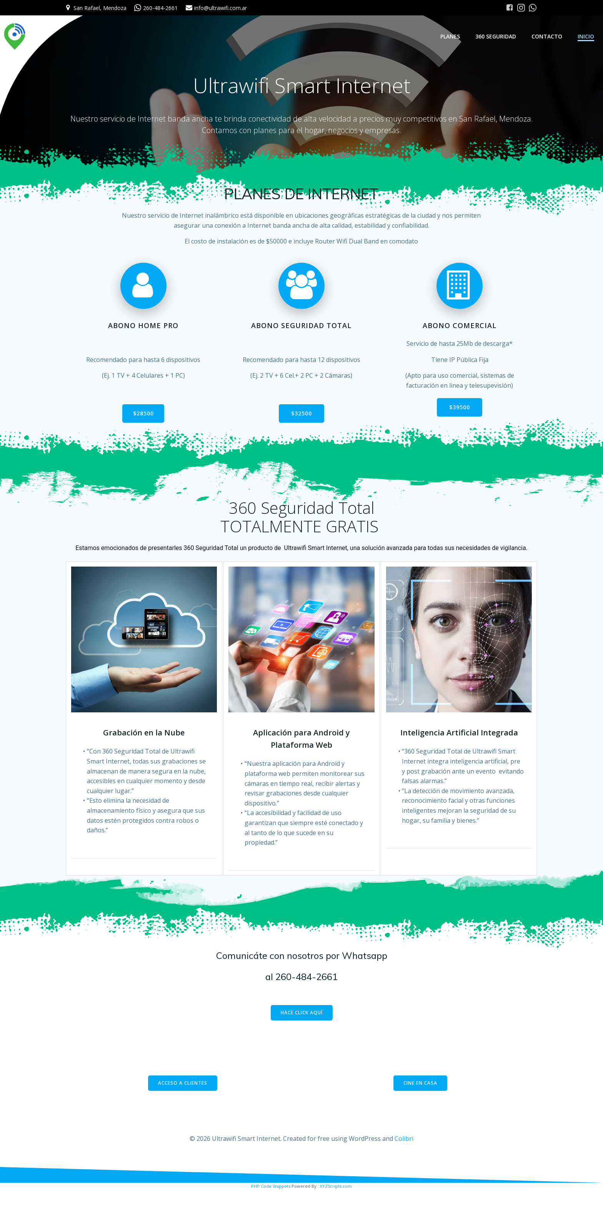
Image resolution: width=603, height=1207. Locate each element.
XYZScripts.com (336, 1204)
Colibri (404, 1156)
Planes (451, 36)
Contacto (548, 36)
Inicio (587, 36)
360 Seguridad (496, 36)
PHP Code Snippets (270, 1204)
